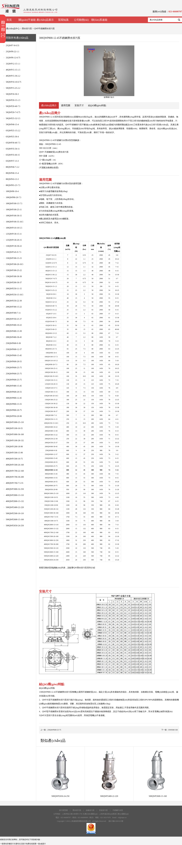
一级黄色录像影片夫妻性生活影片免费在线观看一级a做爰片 (23, 844)
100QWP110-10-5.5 (14, 228)
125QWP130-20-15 (14, 240)
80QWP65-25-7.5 (13, 185)
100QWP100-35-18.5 (14, 222)
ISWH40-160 (173, 730)
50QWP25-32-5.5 (13, 118)
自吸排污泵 (90, 810)
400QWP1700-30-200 (15, 477)
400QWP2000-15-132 (15, 501)
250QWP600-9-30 (13, 343)
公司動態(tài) (81, 19)
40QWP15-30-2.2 (13, 76)
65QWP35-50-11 (13, 149)
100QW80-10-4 (12, 191)
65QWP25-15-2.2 (13, 130)
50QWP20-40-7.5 (13, 106)
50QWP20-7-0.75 (13, 112)
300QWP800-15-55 (14, 404)
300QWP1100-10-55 (14, 428)
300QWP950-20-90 (14, 416)
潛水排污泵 (27, 28)
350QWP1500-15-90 (14, 453)
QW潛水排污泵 (80, 568)
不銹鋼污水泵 (118, 810)
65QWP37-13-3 (12, 161)
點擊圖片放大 (109, 71)
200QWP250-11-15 (14, 289)
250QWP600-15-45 (14, 355)
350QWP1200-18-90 (14, 447)
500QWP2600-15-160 (15, 519)
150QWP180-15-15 (14, 258)
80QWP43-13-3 (12, 179)
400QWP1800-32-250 (15, 489)
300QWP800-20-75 (14, 410)
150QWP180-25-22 (14, 270)
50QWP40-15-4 (12, 124)
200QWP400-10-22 (14, 325)
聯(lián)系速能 (99, 19)
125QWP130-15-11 (14, 234)
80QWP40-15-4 (12, 173)
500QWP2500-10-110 (15, 513)
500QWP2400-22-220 (15, 507)
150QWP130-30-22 (14, 246)
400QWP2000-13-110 (15, 495)
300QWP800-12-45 (14, 398)
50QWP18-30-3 (12, 94)
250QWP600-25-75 (14, 368)
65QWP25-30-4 (12, 137)
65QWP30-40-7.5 (13, 143)
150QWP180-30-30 (14, 276)
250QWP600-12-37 (14, 349)
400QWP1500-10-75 (14, 459)
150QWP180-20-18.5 (14, 264)
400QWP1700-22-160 (15, 471)
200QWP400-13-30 (14, 331)
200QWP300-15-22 (14, 307)
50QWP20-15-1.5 (13, 100)
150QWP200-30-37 (14, 282)
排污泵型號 (63, 810)
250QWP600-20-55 (14, 361)
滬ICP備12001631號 (115, 821)
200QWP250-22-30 (14, 301)
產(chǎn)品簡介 (49, 105)
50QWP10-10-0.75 (13, 82)
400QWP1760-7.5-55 (14, 483)
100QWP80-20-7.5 (13, 197)
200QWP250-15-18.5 (14, 295)
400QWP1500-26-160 (15, 465)
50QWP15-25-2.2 (13, 88)
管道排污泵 (103, 810)
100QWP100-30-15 (14, 216)
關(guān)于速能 (27, 19)
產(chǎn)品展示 (45, 19)
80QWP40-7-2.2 (12, 167)
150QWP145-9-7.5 (13, 252)
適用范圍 (65, 105)
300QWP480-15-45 (14, 386)
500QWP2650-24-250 (15, 526)
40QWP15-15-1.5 (13, 70)
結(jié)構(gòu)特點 (97, 105)
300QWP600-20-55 (14, 392)
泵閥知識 (63, 19)
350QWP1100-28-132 (15, 440)
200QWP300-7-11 (13, 313)
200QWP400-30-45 (14, 337)
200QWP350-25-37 (14, 319)
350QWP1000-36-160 (15, 434)
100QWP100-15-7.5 (14, 203)
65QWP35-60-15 (13, 155)
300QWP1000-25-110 (15, 422)
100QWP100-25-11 (14, 210)
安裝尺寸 (79, 105)
